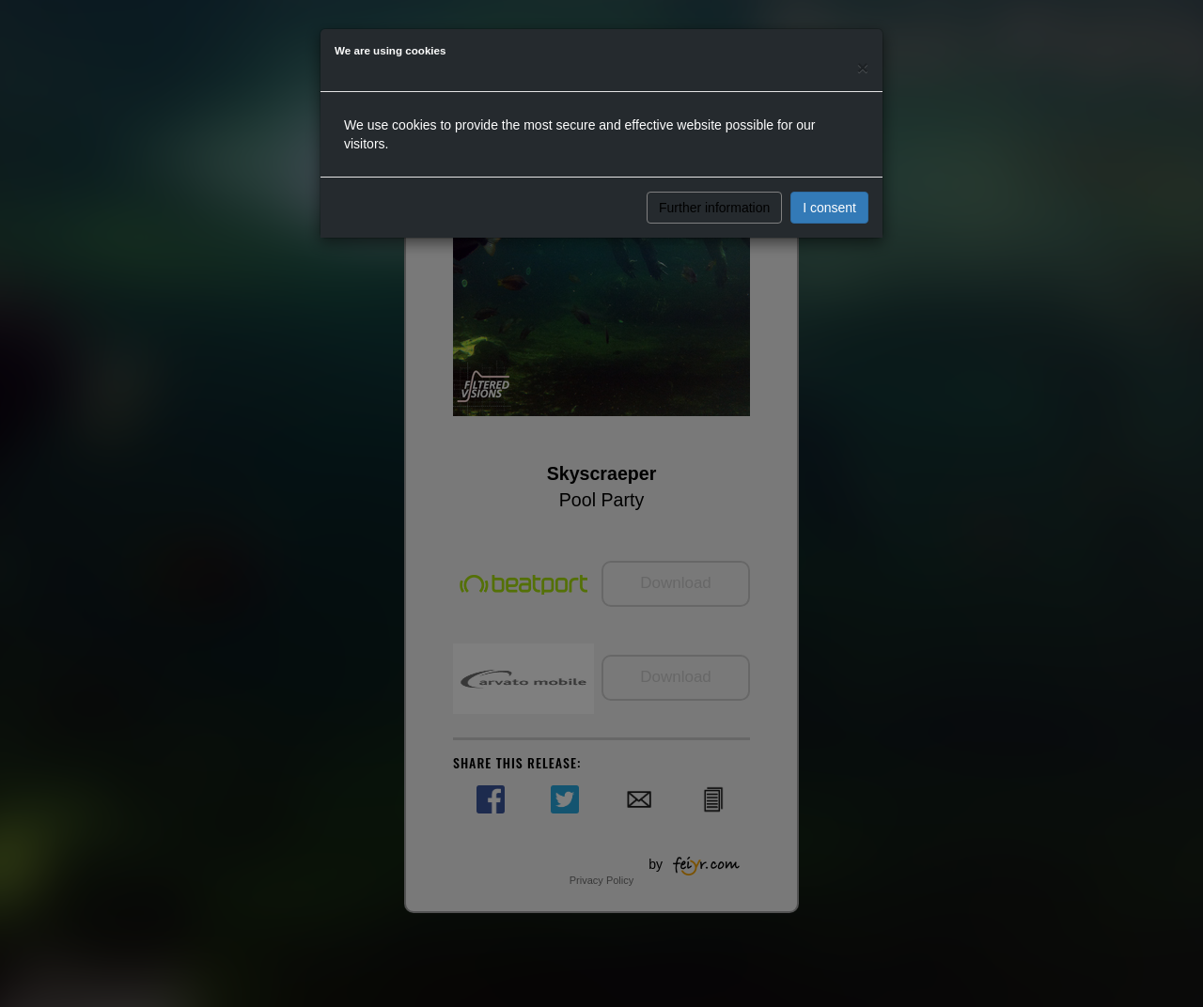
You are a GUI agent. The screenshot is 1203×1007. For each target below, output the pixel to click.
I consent (829, 207)
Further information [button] (714, 207)
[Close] (862, 67)
